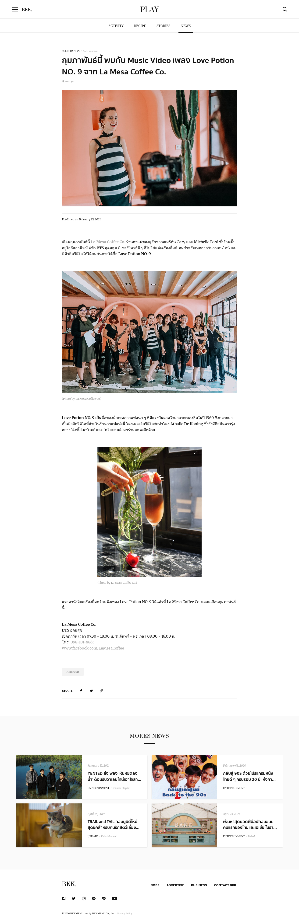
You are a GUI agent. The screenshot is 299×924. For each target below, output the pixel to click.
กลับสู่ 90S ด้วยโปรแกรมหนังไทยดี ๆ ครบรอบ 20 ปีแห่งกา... (249, 776)
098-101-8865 (83, 642)
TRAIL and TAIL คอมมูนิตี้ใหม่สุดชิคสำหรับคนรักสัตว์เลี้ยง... (113, 824)
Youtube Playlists (122, 788)
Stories (163, 26)
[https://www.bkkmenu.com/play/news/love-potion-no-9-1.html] (101, 690)
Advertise (175, 885)
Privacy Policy (124, 913)
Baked (251, 836)
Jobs (155, 885)
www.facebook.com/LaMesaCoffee (93, 648)
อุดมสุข (68, 81)
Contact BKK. (225, 885)
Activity (116, 26)
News (186, 26)
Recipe (140, 26)
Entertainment (90, 51)
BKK (27, 10)
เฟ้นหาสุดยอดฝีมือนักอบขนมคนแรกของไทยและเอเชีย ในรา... (250, 824)
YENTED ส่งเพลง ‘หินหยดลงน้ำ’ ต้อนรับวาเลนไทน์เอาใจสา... (114, 776)
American (73, 672)
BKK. (69, 884)
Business (199, 885)
